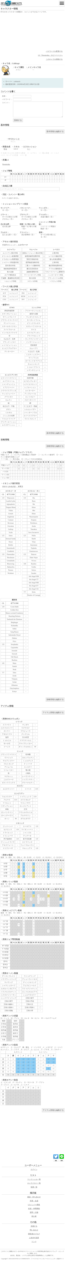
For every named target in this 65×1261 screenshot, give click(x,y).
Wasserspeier (33, 517)
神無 (7, 809)
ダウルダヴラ (25, 819)
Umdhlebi (10, 551)
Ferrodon (11, 526)
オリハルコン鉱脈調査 (10, 256)
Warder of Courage (33, 595)
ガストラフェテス (8, 783)
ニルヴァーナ (9, 779)
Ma (34, 504)
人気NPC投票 (34, 1238)
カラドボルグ (25, 800)
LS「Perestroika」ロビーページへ (50, 55)
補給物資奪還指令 (10, 269)
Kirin (34, 592)
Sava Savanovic (33, 532)
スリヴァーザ (8, 848)
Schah (14, 682)
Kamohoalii (11, 548)
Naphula (34, 548)
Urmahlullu (11, 561)
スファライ (7, 725)
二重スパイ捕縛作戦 (32, 266)
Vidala (10, 510)
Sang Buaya (14, 632)
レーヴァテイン (28, 776)
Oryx (14, 641)
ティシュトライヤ (7, 842)
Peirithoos (33, 523)
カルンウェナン (28, 758)
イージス (7, 747)
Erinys (14, 691)
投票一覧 (34, 1187)
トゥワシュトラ (25, 797)
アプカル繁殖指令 (55, 269)
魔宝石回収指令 (32, 269)
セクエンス (8, 829)
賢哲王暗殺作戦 (32, 259)
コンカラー (28, 767)
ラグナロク (25, 728)
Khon (34, 507)
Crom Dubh (15, 607)
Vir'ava (33, 561)
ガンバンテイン (7, 812)
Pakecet (33, 554)
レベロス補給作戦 (55, 256)
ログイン (34, 1169)
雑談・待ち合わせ (34, 1197)
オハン (6, 819)
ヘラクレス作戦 (55, 281)
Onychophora (14, 688)
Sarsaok (14, 654)
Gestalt (10, 514)
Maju (14, 663)
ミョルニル (7, 740)
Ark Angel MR (34, 583)
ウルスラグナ (7, 797)
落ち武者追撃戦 (55, 259)
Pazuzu (10, 570)
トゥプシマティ (28, 779)
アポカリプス (7, 734)
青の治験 (10, 272)
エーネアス (27, 826)
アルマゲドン (25, 815)
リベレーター (9, 770)
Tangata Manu (10, 507)
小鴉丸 (28, 773)
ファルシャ (7, 803)
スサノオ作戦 (32, 281)
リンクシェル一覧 (34, 1179)
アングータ (27, 836)
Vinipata (14, 679)
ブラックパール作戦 (55, 278)
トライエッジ (8, 833)
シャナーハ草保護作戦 (10, 262)
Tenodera (34, 529)
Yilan (33, 542)
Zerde (15, 676)
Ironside (14, 651)
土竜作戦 (55, 253)
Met (33, 510)
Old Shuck (14, 657)
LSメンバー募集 (34, 1205)
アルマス (7, 800)
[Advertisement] (32, 31)
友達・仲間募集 (34, 1208)
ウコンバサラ (25, 803)
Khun (34, 514)
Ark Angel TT (33, 579)
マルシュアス (27, 848)
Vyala (11, 532)
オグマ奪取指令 (10, 275)
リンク (34, 1242)
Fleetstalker (10, 554)
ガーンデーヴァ (7, 815)
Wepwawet (10, 498)
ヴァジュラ (8, 758)
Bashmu (14, 660)
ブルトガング (9, 764)
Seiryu (33, 570)
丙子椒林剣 (8, 839)
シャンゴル (27, 833)
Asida (34, 526)
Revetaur (11, 523)
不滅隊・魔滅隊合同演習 (10, 278)
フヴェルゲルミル (25, 812)
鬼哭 (7, 737)
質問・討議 (34, 1212)
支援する (34, 1226)
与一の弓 (7, 744)
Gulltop (10, 529)
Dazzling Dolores (14, 616)
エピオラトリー (8, 789)
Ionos (10, 536)
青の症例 (32, 278)
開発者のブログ (34, 1234)
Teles (14, 673)
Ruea (33, 501)
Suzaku (33, 573)
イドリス (28, 789)
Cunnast (10, 520)
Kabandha (14, 626)
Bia (34, 498)
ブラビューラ (25, 731)
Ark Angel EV (34, 586)
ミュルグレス (28, 761)
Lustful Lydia (10, 501)
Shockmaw (10, 557)
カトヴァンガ (27, 842)
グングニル (25, 734)
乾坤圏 (28, 754)
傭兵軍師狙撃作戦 (55, 266)
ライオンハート (27, 829)
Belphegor (14, 622)
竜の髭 (28, 770)
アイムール (8, 767)
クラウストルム (25, 740)
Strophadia (14, 644)
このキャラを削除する (54, 59)
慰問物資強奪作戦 (32, 262)
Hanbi (34, 539)
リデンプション (7, 806)
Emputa (33, 520)
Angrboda (10, 517)
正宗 (25, 809)
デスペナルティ (28, 783)
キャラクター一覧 (34, 1183)
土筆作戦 (55, 262)
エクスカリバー (7, 728)
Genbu (33, 567)
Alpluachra (10, 567)
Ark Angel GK (34, 589)
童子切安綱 (27, 839)
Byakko (33, 564)
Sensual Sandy (11, 539)
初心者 (34, 1216)
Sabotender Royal (14, 635)
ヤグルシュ (8, 776)
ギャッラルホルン (25, 747)
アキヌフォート (8, 845)
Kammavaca (34, 551)
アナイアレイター (25, 744)
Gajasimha (14, 647)
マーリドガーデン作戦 (32, 275)
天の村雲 (25, 737)
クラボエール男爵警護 (10, 259)
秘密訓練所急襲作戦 (32, 256)
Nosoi (11, 542)
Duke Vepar (34, 557)
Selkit (15, 629)
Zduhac (14, 638)
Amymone (33, 545)
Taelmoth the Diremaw (14, 619)
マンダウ (25, 725)
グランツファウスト (8, 754)
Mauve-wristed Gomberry (14, 613)
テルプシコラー (8, 761)
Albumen (14, 685)
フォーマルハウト (27, 845)
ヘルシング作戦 (10, 281)
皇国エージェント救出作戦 (32, 253)
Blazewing (10, 564)
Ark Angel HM (34, 576)
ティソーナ (28, 764)
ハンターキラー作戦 (55, 275)
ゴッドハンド (8, 826)
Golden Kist (14, 610)
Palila (34, 536)
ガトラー (7, 731)
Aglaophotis (11, 504)
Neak (14, 669)
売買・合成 (34, 1201)
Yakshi (14, 666)
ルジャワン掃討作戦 (10, 253)
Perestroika (6, 164)
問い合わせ (34, 1230)
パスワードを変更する (54, 51)
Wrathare (11, 573)
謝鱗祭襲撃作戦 (32, 272)
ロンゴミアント (25, 806)
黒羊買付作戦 (10, 266)
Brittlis (10, 545)
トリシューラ (8, 836)
